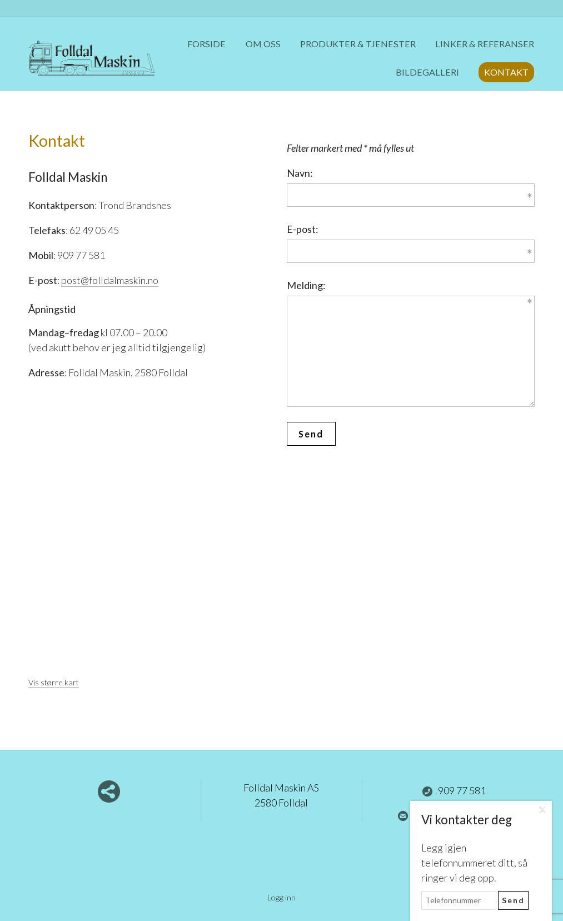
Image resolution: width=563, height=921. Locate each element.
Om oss (263, 43)
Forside (206, 43)
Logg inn (281, 897)
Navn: (300, 173)
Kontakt (506, 72)
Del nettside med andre (109, 791)
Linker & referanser (484, 43)
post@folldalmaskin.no (109, 280)
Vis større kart (53, 682)
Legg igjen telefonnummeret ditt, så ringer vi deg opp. (474, 863)
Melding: (306, 285)
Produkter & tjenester (358, 43)
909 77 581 (454, 791)
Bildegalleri (427, 72)
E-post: (302, 229)
